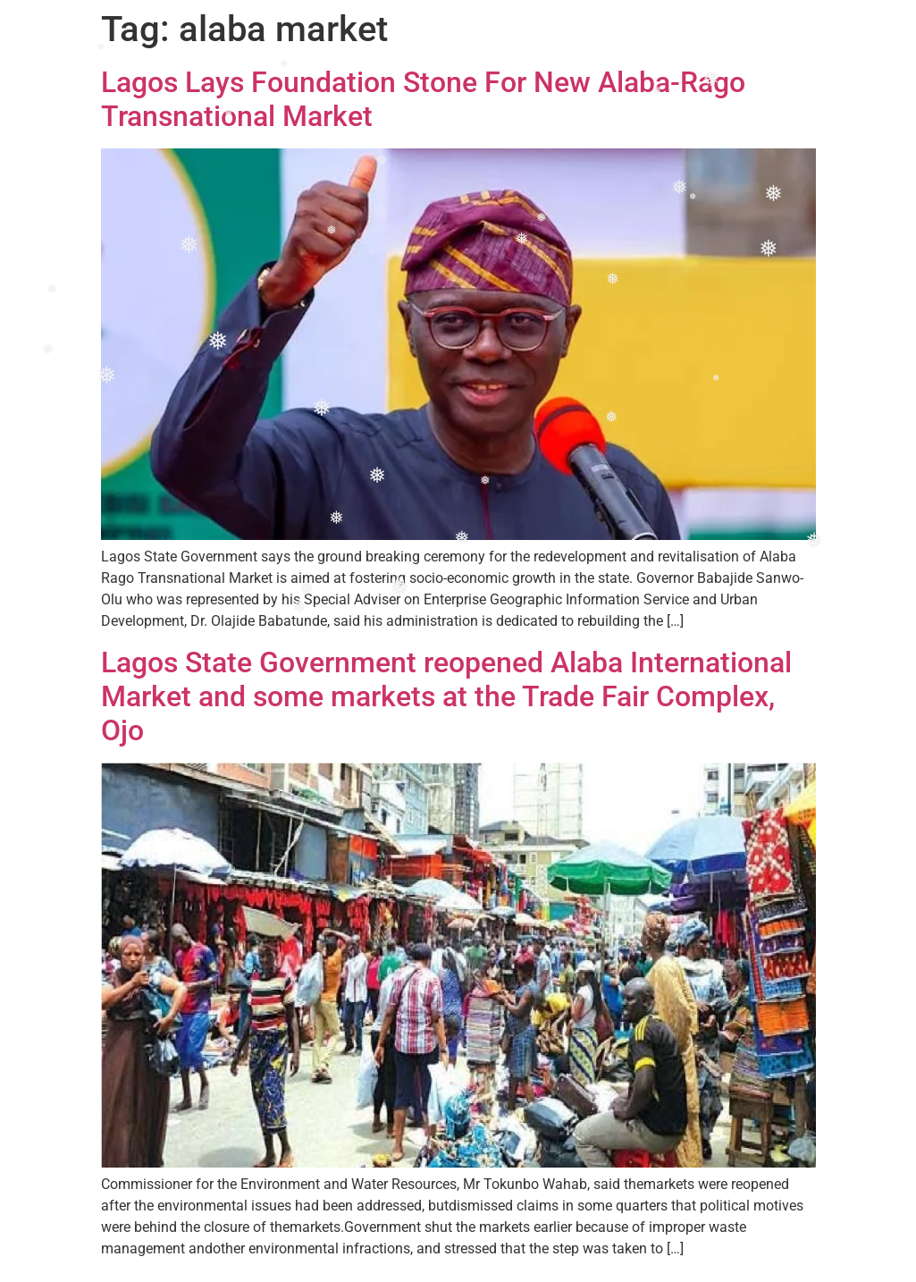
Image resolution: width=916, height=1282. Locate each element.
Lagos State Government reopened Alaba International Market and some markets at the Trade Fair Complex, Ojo (446, 696)
